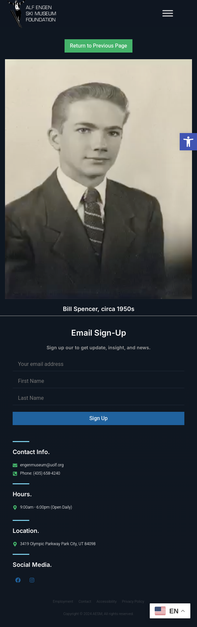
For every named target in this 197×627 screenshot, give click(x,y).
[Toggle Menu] (167, 13)
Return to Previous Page (98, 46)
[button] (188, 141)
